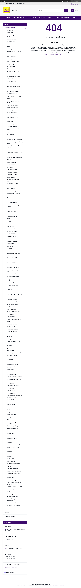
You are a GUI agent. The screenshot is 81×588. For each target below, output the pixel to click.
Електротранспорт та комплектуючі (12, 118)
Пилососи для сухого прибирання (12, 439)
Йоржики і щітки (11, 407)
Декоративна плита (12, 172)
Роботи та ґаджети (12, 78)
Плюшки (9, 435)
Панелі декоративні (12, 162)
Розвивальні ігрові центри (13, 463)
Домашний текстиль (12, 331)
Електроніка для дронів (13, 61)
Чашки (8, 238)
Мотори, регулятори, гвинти (14, 51)
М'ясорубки (10, 417)
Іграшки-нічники (11, 348)
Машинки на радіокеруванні (14, 426)
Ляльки (8, 98)
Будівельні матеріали (12, 105)
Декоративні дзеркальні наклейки (13, 35)
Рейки (8, 154)
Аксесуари (9, 296)
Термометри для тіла (12, 489)
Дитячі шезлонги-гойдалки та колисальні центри (14, 396)
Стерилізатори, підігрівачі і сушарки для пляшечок (14, 483)
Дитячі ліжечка (10, 388)
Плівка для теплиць (12, 339)
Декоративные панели (12, 299)
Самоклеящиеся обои (12, 301)
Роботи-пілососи (11, 461)
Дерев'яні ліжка (11, 200)
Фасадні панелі (11, 188)
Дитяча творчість (11, 83)
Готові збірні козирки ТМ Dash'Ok (13, 146)
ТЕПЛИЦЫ (9, 336)
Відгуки (7, 512)
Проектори (9, 451)
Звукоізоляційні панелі (12, 496)
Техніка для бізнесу (12, 283)
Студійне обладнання (12, 285)
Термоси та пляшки (12, 231)
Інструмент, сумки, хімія (13, 64)
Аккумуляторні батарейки (13, 193)
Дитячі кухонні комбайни (13, 385)
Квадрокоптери (11, 66)
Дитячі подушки (11, 390)
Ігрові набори (10, 350)
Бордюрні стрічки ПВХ (12, 316)
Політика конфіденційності (58, 585)
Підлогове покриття (12, 112)
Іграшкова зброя (11, 88)
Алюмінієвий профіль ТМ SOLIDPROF (13, 342)
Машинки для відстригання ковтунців (14, 422)
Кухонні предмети (11, 233)
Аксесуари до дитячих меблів (14, 353)
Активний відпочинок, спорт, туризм (14, 270)
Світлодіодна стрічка (12, 468)
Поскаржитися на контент (45, 585)
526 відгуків (67, 1)
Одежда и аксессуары (12, 329)
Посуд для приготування (13, 505)
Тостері (8, 491)
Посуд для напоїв (11, 236)
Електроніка (10, 246)
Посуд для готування (12, 241)
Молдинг (9, 46)
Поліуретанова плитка (12, 183)
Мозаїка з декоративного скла (13, 254)
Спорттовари (10, 110)
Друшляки (9, 248)
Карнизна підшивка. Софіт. (14, 311)
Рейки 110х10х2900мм (12, 304)
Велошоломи (10, 369)
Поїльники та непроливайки (14, 444)
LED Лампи (9, 218)
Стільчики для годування (13, 480)
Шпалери (9, 159)
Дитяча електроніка (12, 81)
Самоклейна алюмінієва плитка (13, 196)
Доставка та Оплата (45, 17)
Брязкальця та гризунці (13, 364)
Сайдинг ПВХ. (10, 314)
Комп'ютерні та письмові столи (13, 101)
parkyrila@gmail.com (11, 567)
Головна (7, 17)
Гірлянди (9, 221)
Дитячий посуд (10, 402)
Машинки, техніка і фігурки (13, 86)
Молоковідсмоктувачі (12, 428)
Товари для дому (11, 191)
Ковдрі (8, 409)
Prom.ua (48, 584)
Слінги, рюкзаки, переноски (14, 471)
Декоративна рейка (12, 174)
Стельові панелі (11, 209)
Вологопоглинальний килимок (14, 157)
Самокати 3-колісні (12, 216)
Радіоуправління (11, 41)
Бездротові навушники (12, 132)
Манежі (8, 419)
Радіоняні (9, 456)
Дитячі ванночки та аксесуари (14, 376)
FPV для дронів (11, 59)
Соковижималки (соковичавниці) (11, 476)
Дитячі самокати (11, 393)
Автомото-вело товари (13, 276)
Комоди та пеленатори (13, 412)
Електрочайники (11, 404)
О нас (74, 17)
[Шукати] (66, 10)
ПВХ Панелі (10, 214)
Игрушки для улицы (12, 326)
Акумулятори (10, 30)
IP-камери (9, 345)
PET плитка (10, 186)
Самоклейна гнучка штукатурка (12, 499)
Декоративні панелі (12, 202)
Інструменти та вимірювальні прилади (14, 279)
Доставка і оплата (9, 516)
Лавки (8, 321)
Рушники (9, 466)
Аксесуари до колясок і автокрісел (13, 356)
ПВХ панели (10, 167)
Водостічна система (12, 309)
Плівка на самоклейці (12, 169)
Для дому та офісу (12, 49)
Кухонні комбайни (11, 414)
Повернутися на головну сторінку (54, 54)
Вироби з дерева (11, 306)
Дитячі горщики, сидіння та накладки (14, 380)
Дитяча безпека (11, 399)
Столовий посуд (11, 243)
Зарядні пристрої (11, 39)
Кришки (8, 251)
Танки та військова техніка (13, 76)
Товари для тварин (12, 257)
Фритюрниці (10, 494)
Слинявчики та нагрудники (13, 473)
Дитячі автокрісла (11, 374)
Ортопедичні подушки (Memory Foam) (15, 142)
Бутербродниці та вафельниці (14, 366)
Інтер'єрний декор (11, 124)
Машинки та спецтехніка (13, 71)
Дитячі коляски (10, 383)
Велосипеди (10, 32)
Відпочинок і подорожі (12, 107)
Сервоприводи (10, 54)
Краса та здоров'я (11, 226)
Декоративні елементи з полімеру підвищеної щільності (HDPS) (15, 128)
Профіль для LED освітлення (14, 139)
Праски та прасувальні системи (13, 448)
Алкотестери (10, 359)
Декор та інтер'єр (11, 228)
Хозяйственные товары (13, 334)
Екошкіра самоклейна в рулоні (13, 180)
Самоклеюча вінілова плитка (14, 152)
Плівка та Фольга (11, 211)
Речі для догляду (11, 458)
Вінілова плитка (11, 164)
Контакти (33, 17)
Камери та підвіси (11, 56)
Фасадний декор (11, 134)
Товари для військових (13, 291)
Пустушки (9, 453)
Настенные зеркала (12, 324)
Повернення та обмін (62, 17)
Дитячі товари (10, 223)
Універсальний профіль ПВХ (14, 319)
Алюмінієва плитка (11, 177)
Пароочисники (10, 433)
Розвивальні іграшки (12, 93)
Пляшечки (9, 442)
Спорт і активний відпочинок (14, 96)
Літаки (8, 68)
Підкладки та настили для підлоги (13, 205)
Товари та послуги (19, 17)
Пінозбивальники (11, 431)
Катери (8, 73)
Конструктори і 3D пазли (13, 91)
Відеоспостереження (12, 265)
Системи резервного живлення (14, 294)
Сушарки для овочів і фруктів (14, 486)
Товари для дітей (11, 274)
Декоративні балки (11, 136)
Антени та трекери (11, 44)
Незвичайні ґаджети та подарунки (12, 288)
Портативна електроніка (13, 267)
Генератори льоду (11, 371)
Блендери (9, 361)
